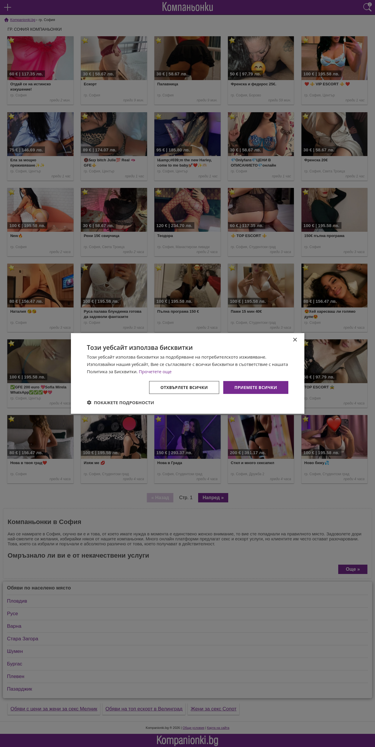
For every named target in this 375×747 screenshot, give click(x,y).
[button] (120, 402)
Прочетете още (155, 371)
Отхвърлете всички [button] (184, 387)
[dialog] (187, 373)
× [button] (295, 340)
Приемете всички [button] (255, 387)
